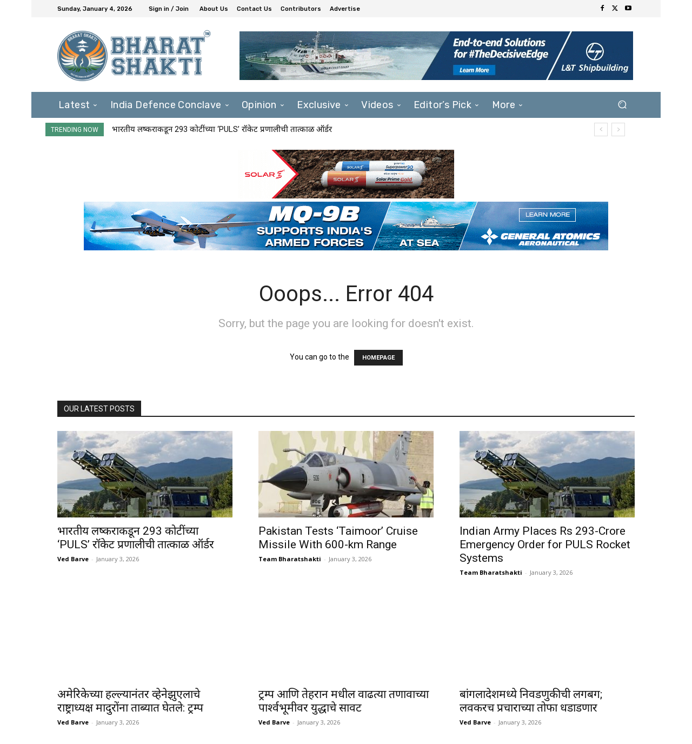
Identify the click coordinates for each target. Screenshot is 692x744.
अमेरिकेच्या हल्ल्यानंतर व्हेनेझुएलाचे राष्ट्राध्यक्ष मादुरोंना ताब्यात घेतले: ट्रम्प (130, 701)
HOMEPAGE (378, 357)
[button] (622, 104)
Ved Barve (73, 559)
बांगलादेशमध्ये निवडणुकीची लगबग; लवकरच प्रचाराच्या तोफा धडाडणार (531, 701)
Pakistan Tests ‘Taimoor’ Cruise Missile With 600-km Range (338, 537)
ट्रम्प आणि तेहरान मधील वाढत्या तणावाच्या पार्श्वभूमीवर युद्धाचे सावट (343, 701)
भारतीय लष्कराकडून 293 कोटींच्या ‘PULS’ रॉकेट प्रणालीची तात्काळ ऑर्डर (222, 129)
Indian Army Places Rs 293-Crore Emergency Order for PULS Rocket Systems (545, 544)
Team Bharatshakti (289, 559)
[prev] (601, 129)
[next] (618, 129)
